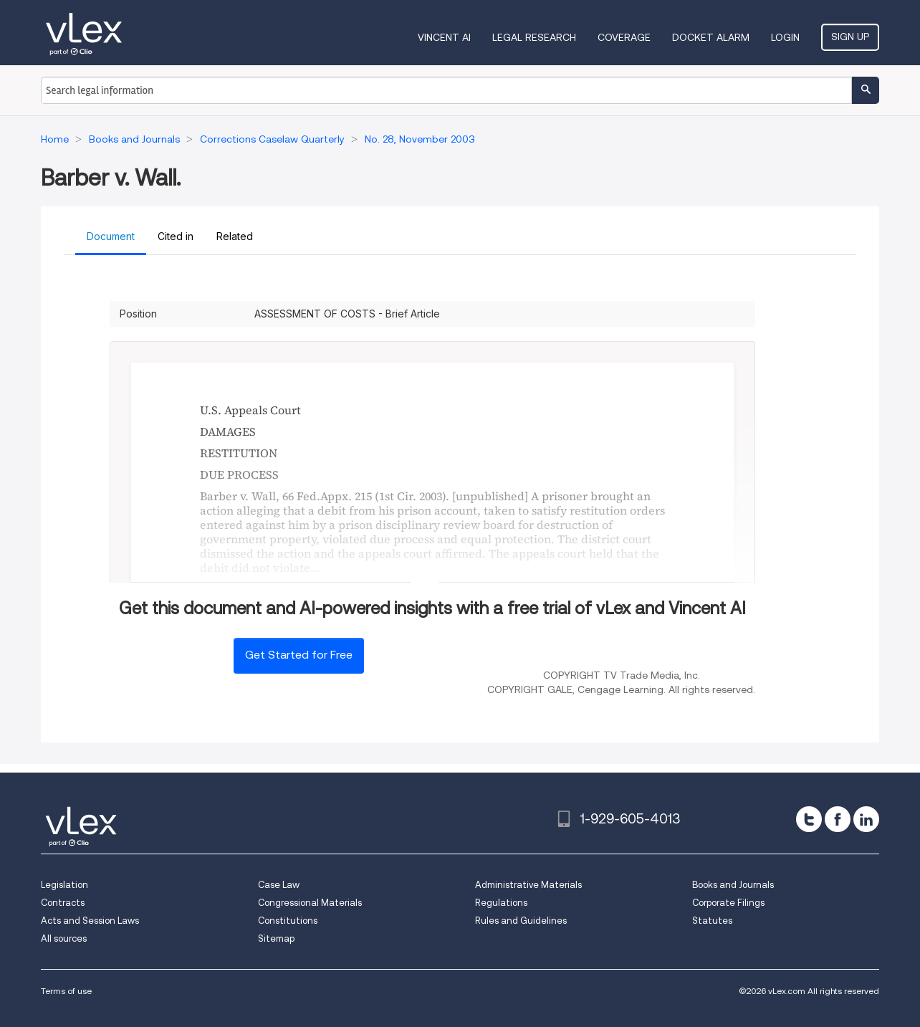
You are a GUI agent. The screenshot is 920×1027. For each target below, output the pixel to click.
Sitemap (276, 938)
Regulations (501, 902)
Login (785, 37)
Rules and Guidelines (521, 920)
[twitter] (809, 819)
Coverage (624, 37)
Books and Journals (733, 884)
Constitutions (287, 920)
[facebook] (837, 819)
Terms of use (66, 990)
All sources (64, 938)
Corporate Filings (728, 902)
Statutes (712, 920)
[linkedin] (866, 819)
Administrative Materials (528, 884)
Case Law (279, 884)
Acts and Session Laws (90, 920)
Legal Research (534, 37)
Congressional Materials (310, 902)
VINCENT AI (444, 37)
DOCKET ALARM (710, 37)
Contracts (63, 902)
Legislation (64, 884)
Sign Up (850, 36)
